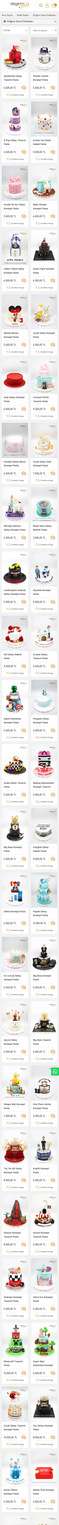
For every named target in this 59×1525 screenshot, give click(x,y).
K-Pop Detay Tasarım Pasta (15, 142)
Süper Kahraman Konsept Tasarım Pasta (12, 1223)
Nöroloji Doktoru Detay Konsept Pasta (14, 412)
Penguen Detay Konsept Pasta (41, 547)
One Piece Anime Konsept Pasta (42, 817)
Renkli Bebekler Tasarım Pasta (12, 1357)
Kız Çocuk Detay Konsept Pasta (12, 727)
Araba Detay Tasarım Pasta (15, 592)
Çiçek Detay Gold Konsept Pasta (42, 367)
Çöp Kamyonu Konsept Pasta (40, 1357)
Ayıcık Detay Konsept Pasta (11, 772)
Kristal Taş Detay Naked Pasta (42, 142)
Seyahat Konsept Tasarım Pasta (12, 1267)
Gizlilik (10, 1506)
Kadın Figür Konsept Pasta (43, 232)
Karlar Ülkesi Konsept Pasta (11, 1087)
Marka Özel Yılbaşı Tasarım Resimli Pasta (43, 1403)
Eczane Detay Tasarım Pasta (40, 502)
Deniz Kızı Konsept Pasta (43, 952)
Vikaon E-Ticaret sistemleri (25, 1519)
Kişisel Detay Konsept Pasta (40, 682)
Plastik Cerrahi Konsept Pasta (40, 77)
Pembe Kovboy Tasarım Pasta (12, 1177)
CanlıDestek (55, 1072)
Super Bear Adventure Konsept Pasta (43, 998)
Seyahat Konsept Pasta (42, 457)
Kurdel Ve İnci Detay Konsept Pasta (14, 187)
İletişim (19, 1506)
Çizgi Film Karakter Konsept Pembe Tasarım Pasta (43, 1268)
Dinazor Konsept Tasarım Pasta (12, 907)
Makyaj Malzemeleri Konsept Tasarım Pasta (43, 592)
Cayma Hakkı (33, 1506)
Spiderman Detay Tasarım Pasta (13, 77)
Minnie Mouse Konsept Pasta (11, 277)
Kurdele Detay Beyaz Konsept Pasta (15, 367)
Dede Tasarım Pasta (43, 1175)
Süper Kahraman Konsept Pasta (12, 547)
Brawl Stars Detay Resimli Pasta (42, 412)
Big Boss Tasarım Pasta (42, 772)
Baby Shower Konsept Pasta (40, 187)
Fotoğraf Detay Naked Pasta (41, 637)
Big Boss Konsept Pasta (13, 637)
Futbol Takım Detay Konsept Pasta (14, 232)
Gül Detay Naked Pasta (13, 502)
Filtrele (7, 30)
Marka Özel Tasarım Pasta (14, 1132)
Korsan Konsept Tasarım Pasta (41, 907)
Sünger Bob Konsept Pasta (14, 817)
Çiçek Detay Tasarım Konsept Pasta (14, 1042)
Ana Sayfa (7, 15)
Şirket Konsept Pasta (14, 680)
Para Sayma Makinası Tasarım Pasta (42, 1313)
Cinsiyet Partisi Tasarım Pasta (41, 322)
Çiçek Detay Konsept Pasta (44, 277)
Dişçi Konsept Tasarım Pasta (11, 1312)
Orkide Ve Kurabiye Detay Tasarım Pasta (44, 1222)
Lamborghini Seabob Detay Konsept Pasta (15, 457)
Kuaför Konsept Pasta (41, 862)
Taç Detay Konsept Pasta (43, 1042)
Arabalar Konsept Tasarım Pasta (13, 952)
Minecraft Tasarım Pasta (13, 997)
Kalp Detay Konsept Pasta (14, 322)
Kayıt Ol (42, 1464)
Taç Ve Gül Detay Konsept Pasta (13, 862)
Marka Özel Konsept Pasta (43, 1087)
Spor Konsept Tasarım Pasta (40, 1132)
